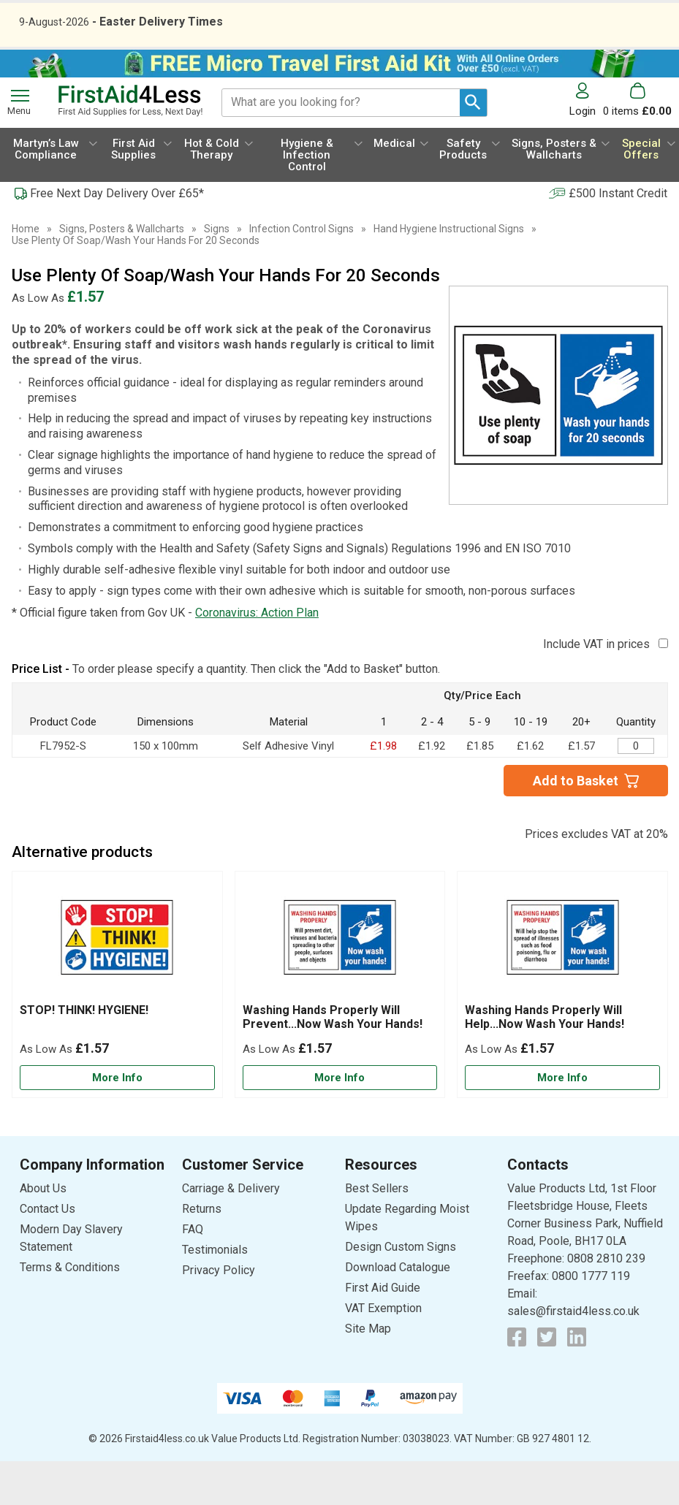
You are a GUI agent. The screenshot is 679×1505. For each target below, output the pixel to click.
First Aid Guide (382, 1331)
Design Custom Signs (400, 1291)
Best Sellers (377, 1232)
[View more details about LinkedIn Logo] (576, 1380)
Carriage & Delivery (231, 1232)
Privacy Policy (218, 1314)
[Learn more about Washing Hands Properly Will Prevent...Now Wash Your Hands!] (340, 1122)
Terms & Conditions (70, 1311)
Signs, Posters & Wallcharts (121, 272)
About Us (43, 1232)
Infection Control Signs (301, 272)
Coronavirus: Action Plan (257, 656)
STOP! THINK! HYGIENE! (84, 1054)
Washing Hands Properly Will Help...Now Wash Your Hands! (544, 1061)
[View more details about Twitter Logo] (546, 1380)
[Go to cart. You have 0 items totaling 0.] (637, 143)
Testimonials (215, 1293)
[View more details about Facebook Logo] (516, 1380)
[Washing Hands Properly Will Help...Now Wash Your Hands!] (562, 1029)
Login (582, 154)
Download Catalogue (397, 1311)
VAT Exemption (383, 1352)
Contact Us (47, 1253)
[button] (586, 143)
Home (25, 272)
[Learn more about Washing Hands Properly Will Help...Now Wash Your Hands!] (562, 1122)
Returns (201, 1253)
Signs (217, 272)
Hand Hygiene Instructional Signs (448, 272)
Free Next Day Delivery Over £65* (117, 237)
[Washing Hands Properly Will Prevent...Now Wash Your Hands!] (340, 1029)
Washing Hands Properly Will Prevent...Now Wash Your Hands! (332, 1061)
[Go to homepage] (130, 145)
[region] (117, 985)
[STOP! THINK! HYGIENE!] (117, 1029)
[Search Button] (473, 146)
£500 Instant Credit (618, 237)
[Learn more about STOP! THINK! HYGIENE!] (117, 1122)
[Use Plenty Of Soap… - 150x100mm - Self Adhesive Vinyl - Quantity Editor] (636, 790)
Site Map (368, 1372)
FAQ (192, 1273)
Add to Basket (575, 824)
